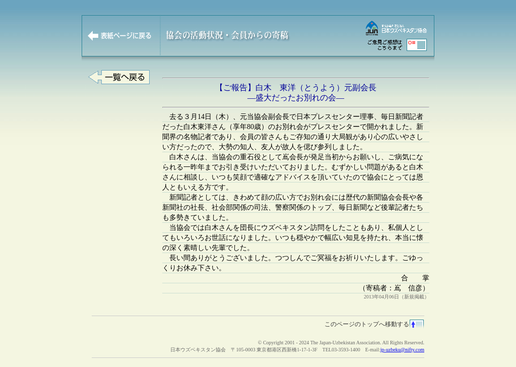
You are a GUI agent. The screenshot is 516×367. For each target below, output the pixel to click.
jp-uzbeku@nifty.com (402, 349)
